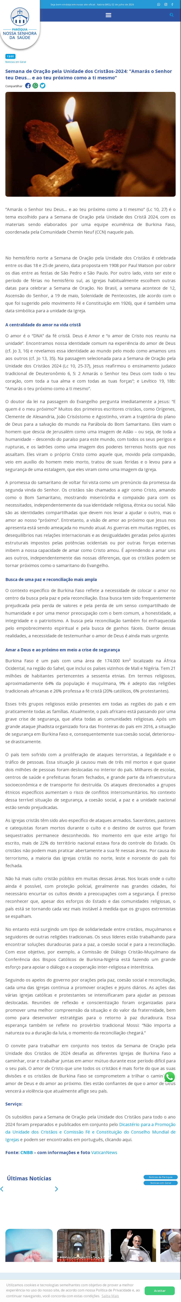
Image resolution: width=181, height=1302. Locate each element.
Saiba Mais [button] (110, 1296)
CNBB (26, 1152)
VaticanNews (104, 1152)
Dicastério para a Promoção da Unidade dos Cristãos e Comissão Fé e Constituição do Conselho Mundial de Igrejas (90, 1131)
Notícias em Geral (160, 1182)
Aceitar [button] (160, 1291)
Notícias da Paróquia (160, 1176)
